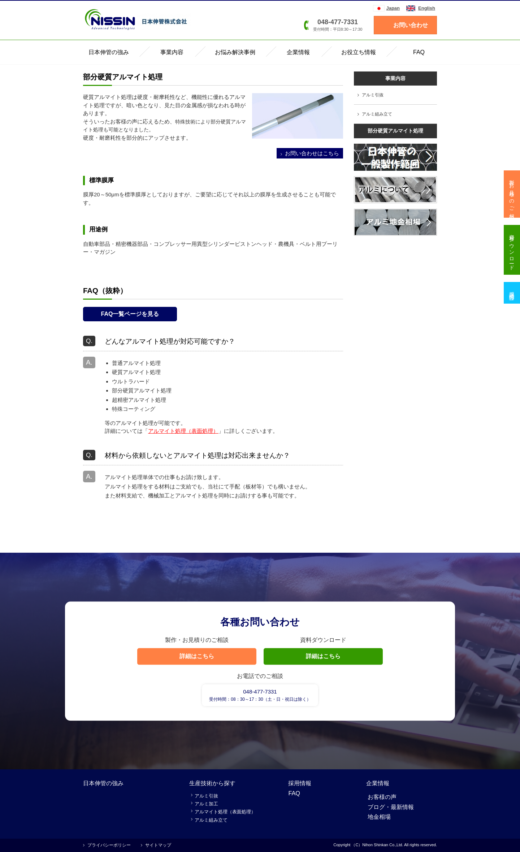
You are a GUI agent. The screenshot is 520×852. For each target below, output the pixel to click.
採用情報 (299, 783)
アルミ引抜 (373, 94)
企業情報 (377, 783)
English (426, 8)
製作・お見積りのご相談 (512, 194)
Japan (393, 8)
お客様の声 (382, 797)
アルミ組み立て (377, 114)
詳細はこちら (196, 656)
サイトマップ (158, 845)
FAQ (294, 793)
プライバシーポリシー (109, 845)
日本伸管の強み (103, 783)
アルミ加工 (206, 804)
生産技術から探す (212, 783)
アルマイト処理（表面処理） (183, 431)
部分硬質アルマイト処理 (395, 131)
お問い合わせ (410, 25)
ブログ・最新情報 (391, 807)
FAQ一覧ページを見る (130, 314)
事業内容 (395, 78)
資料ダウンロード (512, 250)
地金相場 (379, 816)
